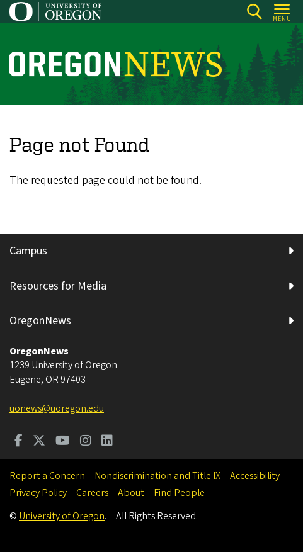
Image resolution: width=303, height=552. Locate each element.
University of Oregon (62, 516)
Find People (179, 493)
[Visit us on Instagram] (85, 442)
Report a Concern (47, 476)
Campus (28, 251)
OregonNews (40, 321)
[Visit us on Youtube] (62, 442)
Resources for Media (57, 286)
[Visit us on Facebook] (18, 442)
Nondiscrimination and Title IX (157, 476)
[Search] (254, 12)
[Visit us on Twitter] (39, 442)
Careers (92, 493)
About (131, 493)
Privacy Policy (38, 493)
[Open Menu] (283, 12)
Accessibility (255, 476)
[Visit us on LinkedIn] (107, 442)
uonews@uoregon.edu (56, 408)
